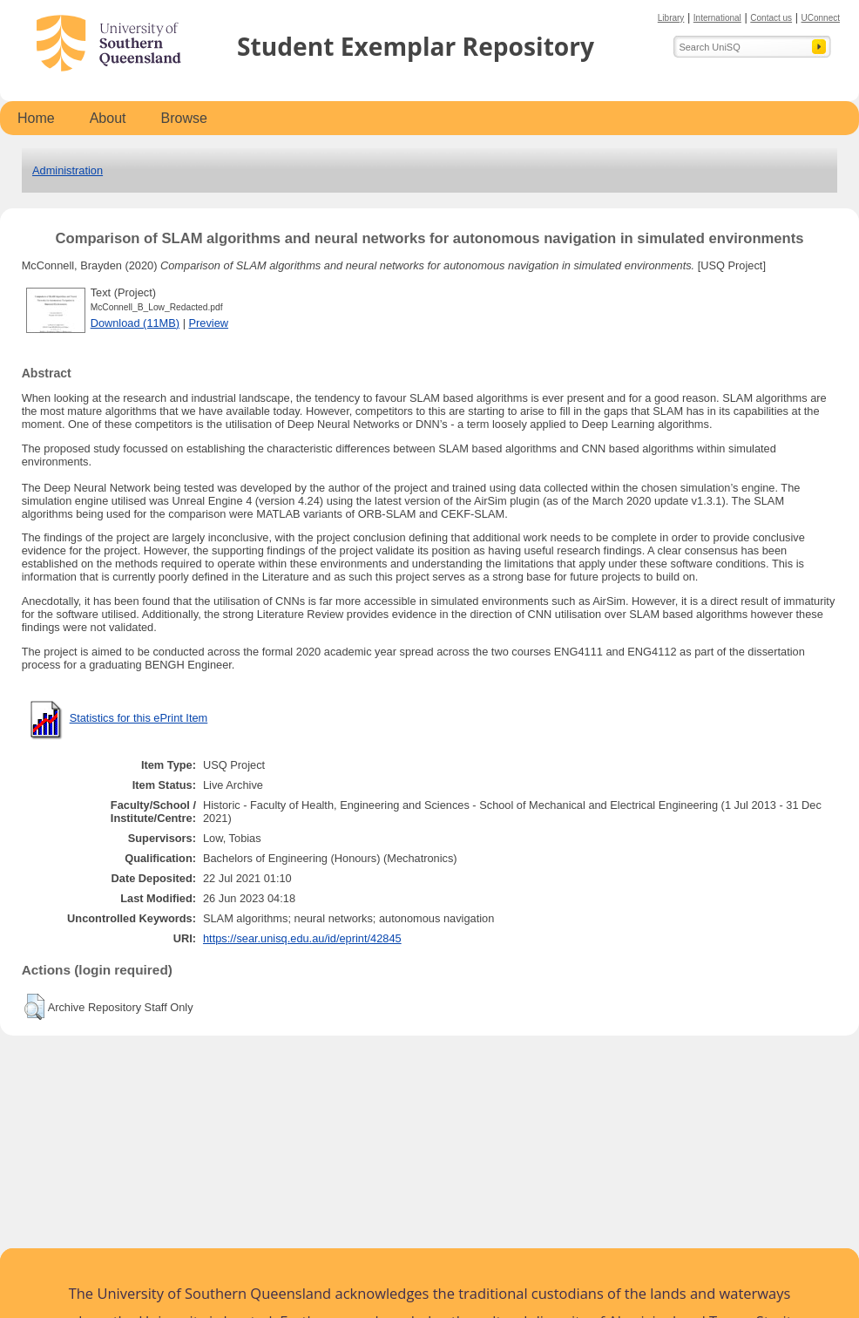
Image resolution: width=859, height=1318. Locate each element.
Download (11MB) (135, 323)
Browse (184, 118)
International (717, 18)
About (108, 118)
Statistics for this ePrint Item (139, 717)
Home (36, 118)
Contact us (771, 18)
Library (671, 18)
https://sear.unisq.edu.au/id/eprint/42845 (302, 938)
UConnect (821, 18)
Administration (67, 170)
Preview (209, 323)
